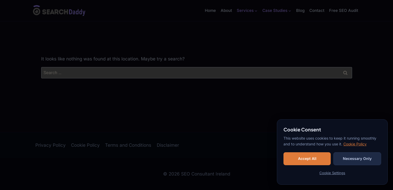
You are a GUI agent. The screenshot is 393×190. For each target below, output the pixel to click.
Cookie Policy (355, 144)
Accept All (307, 158)
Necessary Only (357, 158)
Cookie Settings (332, 173)
